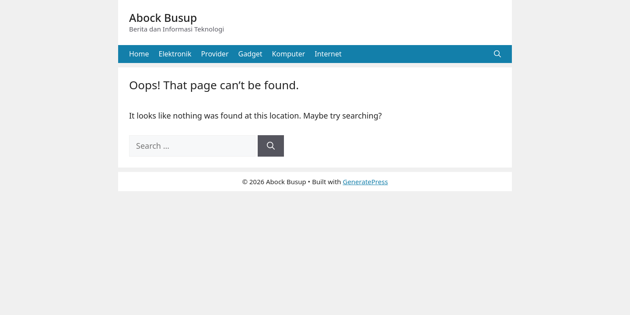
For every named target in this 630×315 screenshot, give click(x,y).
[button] (497, 54)
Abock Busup (163, 17)
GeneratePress (365, 181)
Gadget (250, 54)
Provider (214, 54)
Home (139, 54)
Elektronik (175, 54)
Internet (328, 54)
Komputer (288, 54)
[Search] (271, 146)
